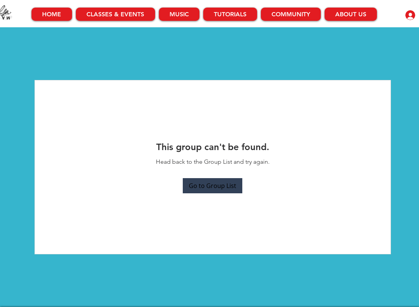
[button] (115, 14)
